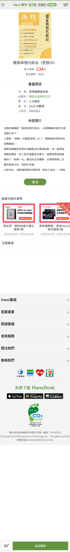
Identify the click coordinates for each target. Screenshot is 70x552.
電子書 (32, 4)
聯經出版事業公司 (40, 96)
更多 (35, 182)
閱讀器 (51, 4)
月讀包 (42, 4)
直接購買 (40, 546)
